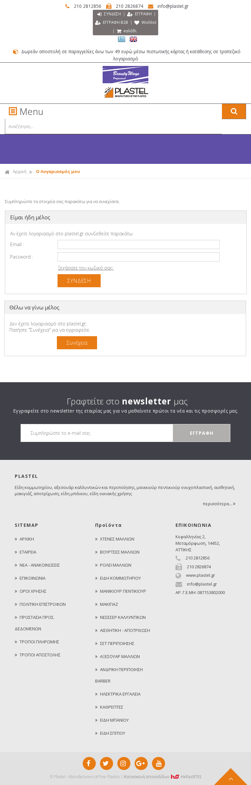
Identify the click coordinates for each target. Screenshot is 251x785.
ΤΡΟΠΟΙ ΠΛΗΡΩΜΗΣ (37, 641)
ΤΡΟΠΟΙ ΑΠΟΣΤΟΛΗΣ (37, 654)
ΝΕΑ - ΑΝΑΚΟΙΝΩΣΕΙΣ (37, 565)
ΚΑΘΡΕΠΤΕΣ (109, 707)
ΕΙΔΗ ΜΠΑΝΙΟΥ (112, 720)
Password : (21, 256)
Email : (17, 244)
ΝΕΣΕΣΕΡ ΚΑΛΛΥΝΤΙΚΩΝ (120, 617)
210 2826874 (126, 6)
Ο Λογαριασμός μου (58, 171)
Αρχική (15, 171)
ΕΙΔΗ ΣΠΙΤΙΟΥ (110, 733)
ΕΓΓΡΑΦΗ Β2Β (124, 22)
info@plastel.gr (172, 6)
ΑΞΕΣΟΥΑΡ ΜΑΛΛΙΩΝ (117, 656)
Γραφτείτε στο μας (127, 401)
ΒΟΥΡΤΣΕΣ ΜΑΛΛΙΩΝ (117, 552)
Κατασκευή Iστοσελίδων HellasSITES (162, 776)
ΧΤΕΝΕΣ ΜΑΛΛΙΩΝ (114, 539)
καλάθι (140, 31)
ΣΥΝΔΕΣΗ (108, 14)
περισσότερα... (219, 503)
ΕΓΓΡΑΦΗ (140, 14)
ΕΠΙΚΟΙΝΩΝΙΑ (30, 578)
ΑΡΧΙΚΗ (24, 539)
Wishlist (112, 31)
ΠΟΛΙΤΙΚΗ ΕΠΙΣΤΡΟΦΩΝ (40, 604)
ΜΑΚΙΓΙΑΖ (106, 604)
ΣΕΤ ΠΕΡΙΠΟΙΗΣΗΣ (114, 643)
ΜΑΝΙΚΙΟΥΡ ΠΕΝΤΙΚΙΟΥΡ (120, 591)
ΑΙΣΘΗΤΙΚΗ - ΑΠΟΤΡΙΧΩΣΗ (122, 630)
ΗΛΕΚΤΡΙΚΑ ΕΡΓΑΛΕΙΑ (118, 694)
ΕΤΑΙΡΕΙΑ (25, 552)
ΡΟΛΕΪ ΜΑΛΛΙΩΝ (113, 565)
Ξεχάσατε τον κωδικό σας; (85, 267)
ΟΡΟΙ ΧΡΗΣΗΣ (30, 591)
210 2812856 (81, 6)
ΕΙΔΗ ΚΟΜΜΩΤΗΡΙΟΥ (118, 578)
